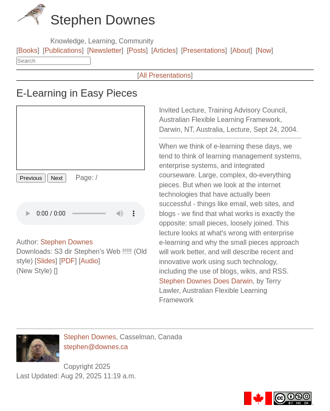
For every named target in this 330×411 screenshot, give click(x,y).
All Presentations (165, 75)
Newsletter (105, 50)
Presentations (204, 50)
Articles (164, 50)
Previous (31, 178)
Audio (89, 261)
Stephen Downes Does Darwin (206, 281)
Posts (137, 50)
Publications (63, 50)
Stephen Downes (66, 242)
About (241, 50)
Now (264, 50)
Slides (46, 261)
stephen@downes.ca (96, 346)
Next (56, 178)
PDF (68, 261)
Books (27, 50)
